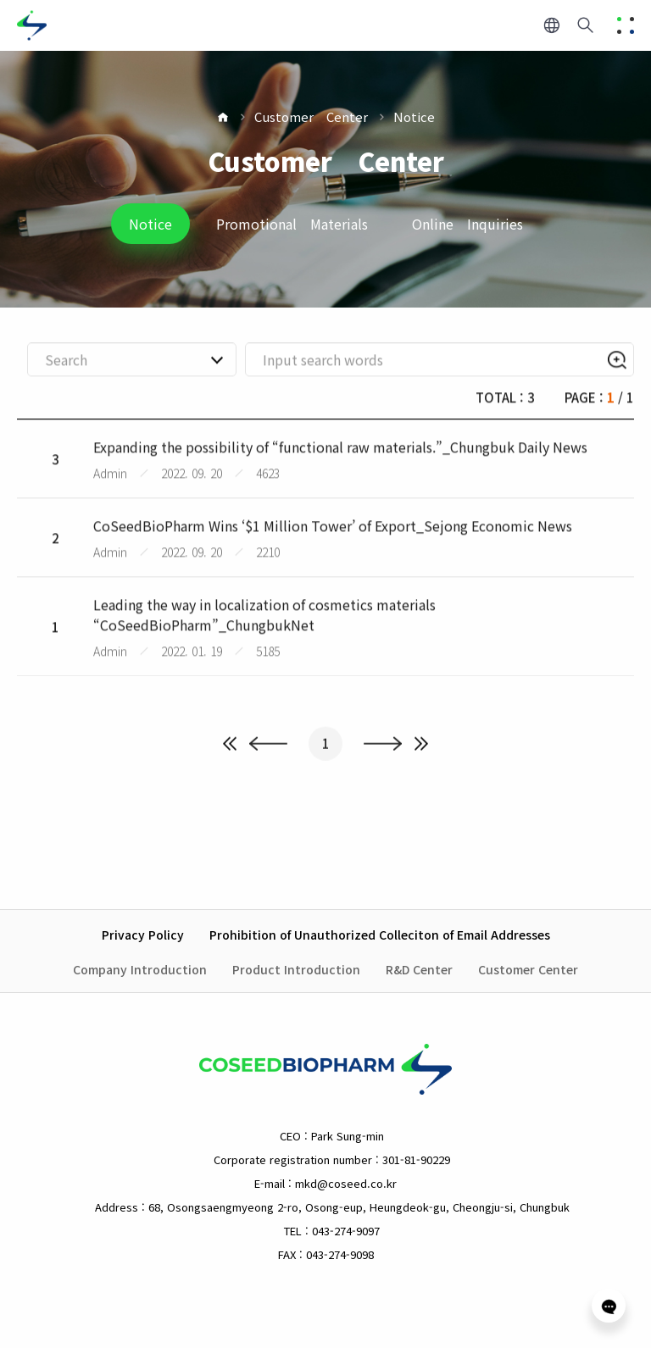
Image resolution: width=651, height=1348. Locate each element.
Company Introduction (140, 969)
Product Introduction (296, 969)
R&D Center (419, 969)
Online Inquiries (467, 224)
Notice (414, 116)
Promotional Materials (292, 224)
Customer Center (311, 116)
